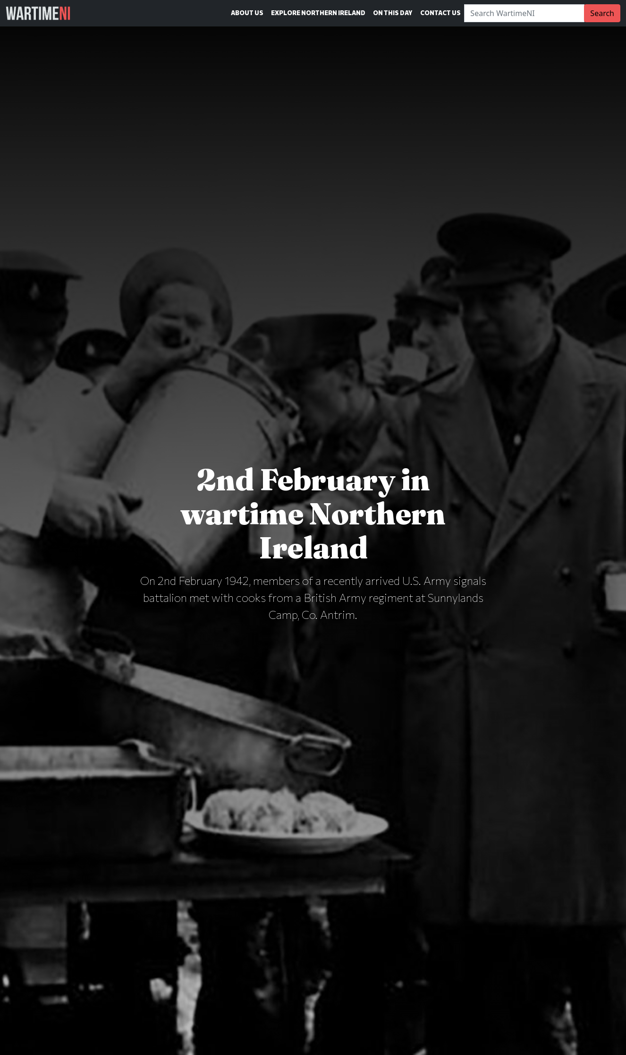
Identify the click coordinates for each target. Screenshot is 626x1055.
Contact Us (440, 13)
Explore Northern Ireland (318, 13)
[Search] (524, 13)
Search (602, 13)
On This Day (393, 13)
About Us (247, 13)
